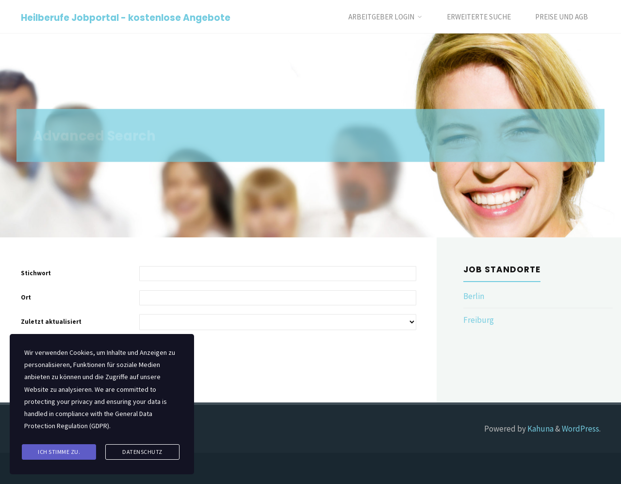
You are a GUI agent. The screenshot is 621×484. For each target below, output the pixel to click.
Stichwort (36, 273)
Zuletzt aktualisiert (51, 321)
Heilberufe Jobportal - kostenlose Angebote (125, 17)
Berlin (473, 296)
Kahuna (540, 428)
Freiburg (478, 320)
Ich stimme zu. (59, 451)
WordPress (580, 428)
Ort (26, 297)
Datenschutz (142, 451)
